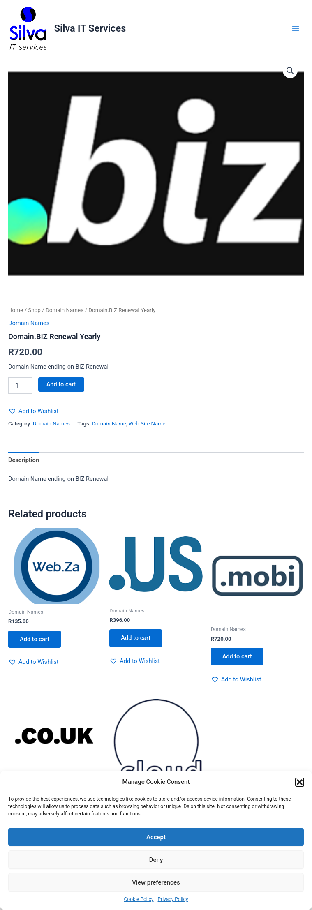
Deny (156, 860)
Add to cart (61, 384)
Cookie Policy (139, 899)
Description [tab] (23, 460)
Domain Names (64, 310)
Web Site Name (147, 423)
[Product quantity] (20, 385)
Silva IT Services (90, 28)
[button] (300, 782)
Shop (34, 310)
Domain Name (109, 423)
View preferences (156, 882)
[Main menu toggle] (295, 28)
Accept (156, 837)
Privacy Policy (173, 899)
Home (15, 310)
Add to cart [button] (34, 639)
